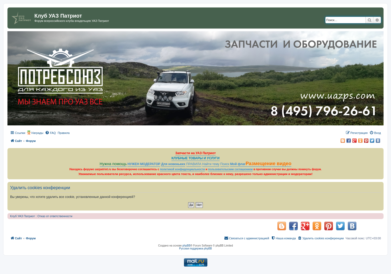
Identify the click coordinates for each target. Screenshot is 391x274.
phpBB (187, 245)
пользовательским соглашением (230, 169)
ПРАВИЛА (193, 164)
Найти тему (211, 164)
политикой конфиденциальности (182, 169)
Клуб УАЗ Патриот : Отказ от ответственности (41, 216)
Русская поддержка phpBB (195, 248)
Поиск (224, 164)
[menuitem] (50, 133)
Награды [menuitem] (37, 132)
